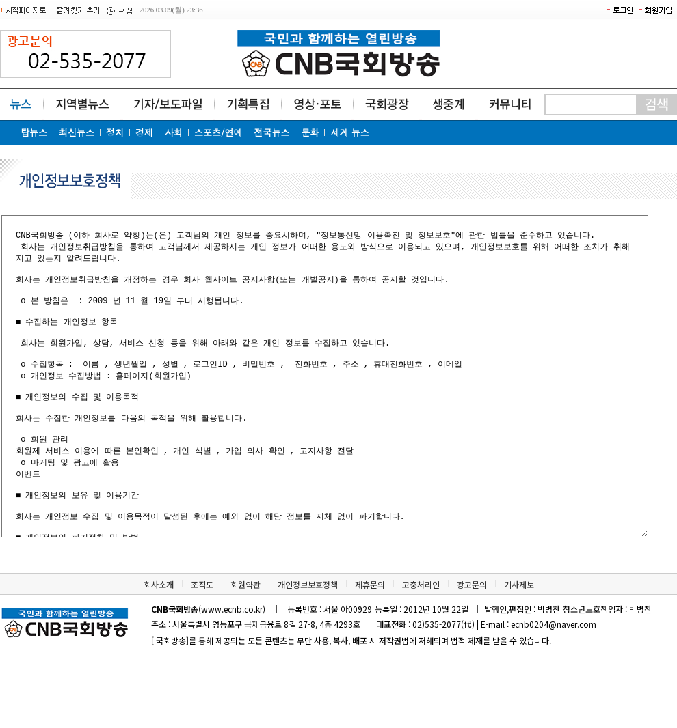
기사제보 (519, 646)
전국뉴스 (271, 132)
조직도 (202, 646)
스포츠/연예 (218, 132)
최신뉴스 (76, 132)
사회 (174, 132)
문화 (310, 132)
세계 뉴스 (349, 132)
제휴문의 (370, 646)
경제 (144, 132)
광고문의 (472, 646)
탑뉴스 (34, 132)
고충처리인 (421, 646)
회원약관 (245, 646)
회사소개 (159, 646)
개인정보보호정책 (308, 646)
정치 (115, 132)
